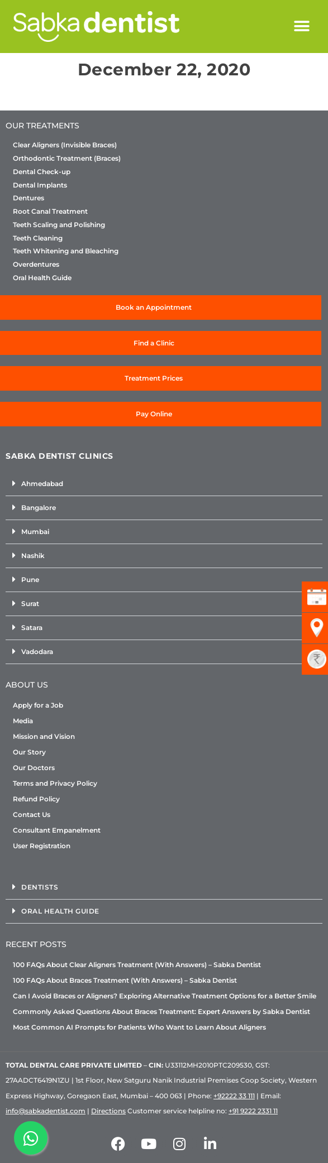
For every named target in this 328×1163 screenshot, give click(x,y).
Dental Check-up (41, 172)
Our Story (29, 752)
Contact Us (31, 814)
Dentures (28, 198)
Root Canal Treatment (50, 211)
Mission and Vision (44, 736)
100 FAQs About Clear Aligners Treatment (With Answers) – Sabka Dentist (137, 964)
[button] (302, 26)
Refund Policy (36, 799)
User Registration (41, 846)
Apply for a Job (38, 705)
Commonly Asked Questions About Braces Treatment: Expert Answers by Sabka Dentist (161, 1011)
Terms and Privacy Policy (55, 783)
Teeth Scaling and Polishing (59, 225)
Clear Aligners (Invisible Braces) (65, 145)
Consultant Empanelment (57, 830)
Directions (108, 1111)
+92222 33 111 (234, 1096)
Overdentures (36, 264)
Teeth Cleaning (38, 238)
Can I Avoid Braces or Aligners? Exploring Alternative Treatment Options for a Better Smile (164, 996)
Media (23, 721)
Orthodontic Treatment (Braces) (67, 158)
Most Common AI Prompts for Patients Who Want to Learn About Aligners (139, 1027)
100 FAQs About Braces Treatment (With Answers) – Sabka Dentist (125, 980)
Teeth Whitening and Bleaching (65, 251)
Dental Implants (40, 185)
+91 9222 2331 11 (253, 1111)
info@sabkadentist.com (45, 1111)
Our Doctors (34, 767)
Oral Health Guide (42, 278)
